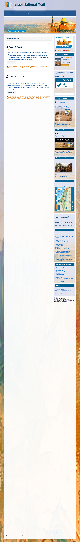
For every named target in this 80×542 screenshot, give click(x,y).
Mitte (17, 13)
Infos (33, 13)
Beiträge (27, 13)
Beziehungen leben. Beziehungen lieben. (64, 271)
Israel (30, 96)
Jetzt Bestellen (65, 65)
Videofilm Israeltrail (23, 67)
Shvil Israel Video (41, 66)
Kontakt (20, 535)
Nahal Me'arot (32, 97)
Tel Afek (11, 98)
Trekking (21, 98)
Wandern (28, 98)
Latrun (23, 97)
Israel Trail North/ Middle (43, 96)
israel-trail (9, 49)
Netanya (40, 97)
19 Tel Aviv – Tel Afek (17, 77)
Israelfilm (25, 66)
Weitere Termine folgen (61, 136)
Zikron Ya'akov (38, 98)
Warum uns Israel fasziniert (61, 267)
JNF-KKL (50, 13)
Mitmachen (62, 13)
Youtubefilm (35, 67)
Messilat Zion (27, 97)
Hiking (26, 96)
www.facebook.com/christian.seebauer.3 (63, 290)
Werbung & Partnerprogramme (30, 535)
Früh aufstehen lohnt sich (61, 274)
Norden (12, 13)
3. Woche (10, 66)
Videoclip (14, 67)
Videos (55, 13)
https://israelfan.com (61, 260)
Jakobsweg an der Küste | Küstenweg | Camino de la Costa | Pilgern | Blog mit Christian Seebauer (63, 243)
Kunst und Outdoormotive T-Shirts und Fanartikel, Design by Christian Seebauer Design (63, 255)
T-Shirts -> (69, 13)
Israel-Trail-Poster (59, 270)
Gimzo (20, 96)
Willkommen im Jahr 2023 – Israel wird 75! (64, 269)
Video (11, 67)
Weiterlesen (11, 62)
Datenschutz (14, 535)
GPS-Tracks (58, 273)
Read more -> (67, 176)
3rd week (14, 66)
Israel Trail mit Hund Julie (61, 281)
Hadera (23, 96)
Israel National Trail (34, 96)
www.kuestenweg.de (59, 291)
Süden (22, 13)
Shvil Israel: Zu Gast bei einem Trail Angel (64, 278)
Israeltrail (28, 66)
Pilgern (43, 97)
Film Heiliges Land (19, 66)
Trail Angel (18, 98)
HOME (6, 13)
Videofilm (18, 67)
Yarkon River (30, 67)
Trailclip (8, 67)
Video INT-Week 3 (15, 47)
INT (28, 96)
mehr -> (70, 65)
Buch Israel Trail (15, 96)
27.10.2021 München (61, 135)
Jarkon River (19, 97)
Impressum (8, 535)
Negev (37, 97)
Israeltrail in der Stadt (13, 97)
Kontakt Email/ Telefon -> (60, 289)
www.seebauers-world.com (60, 293)
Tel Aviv (45, 66)
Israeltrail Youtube (34, 66)
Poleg (46, 97)
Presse (44, 13)
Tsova (25, 98)
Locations (38, 13)
